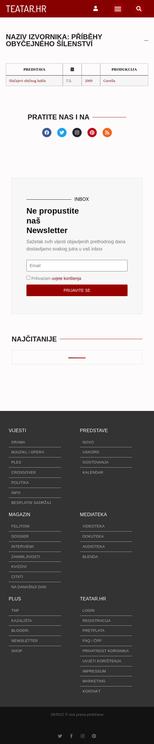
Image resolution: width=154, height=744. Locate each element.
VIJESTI (17, 430)
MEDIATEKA (93, 514)
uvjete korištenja (66, 278)
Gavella (109, 80)
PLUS (15, 598)
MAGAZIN (19, 514)
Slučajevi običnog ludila (27, 80)
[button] (117, 8)
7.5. (69, 80)
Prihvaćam (56, 278)
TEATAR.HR (26, 9)
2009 (88, 80)
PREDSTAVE (94, 430)
